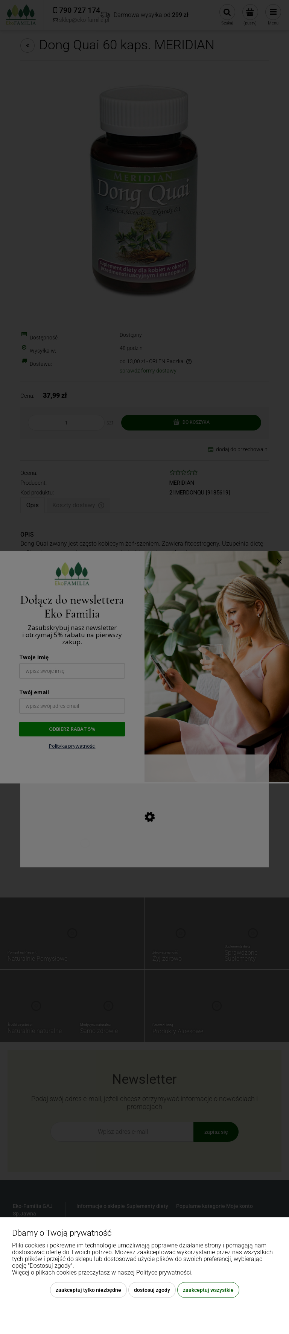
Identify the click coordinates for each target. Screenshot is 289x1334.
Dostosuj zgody (152, 1290)
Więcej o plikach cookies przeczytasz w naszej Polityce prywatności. (102, 1272)
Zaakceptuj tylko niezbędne (88, 1290)
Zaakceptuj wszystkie (208, 1290)
